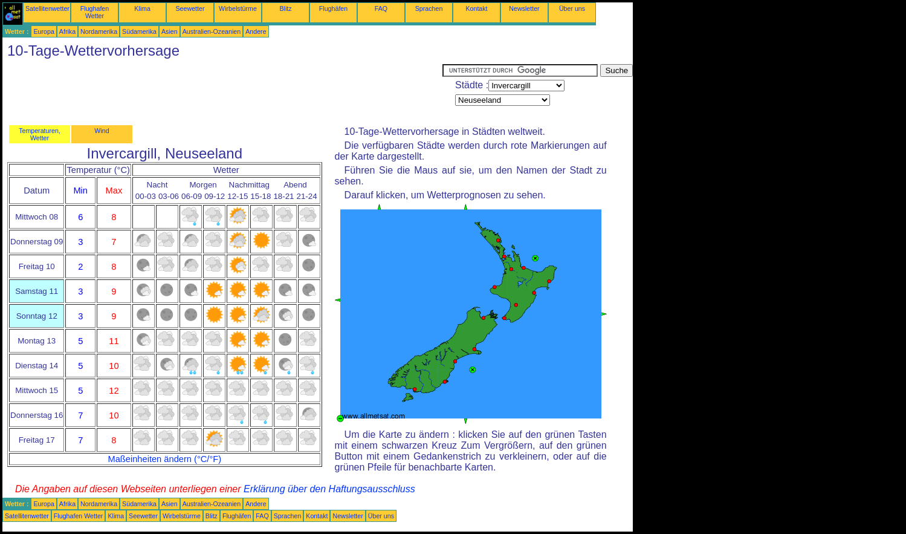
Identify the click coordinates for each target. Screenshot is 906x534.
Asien (169, 31)
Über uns (572, 8)
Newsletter (524, 8)
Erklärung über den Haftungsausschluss (329, 489)
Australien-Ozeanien (212, 31)
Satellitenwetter (47, 8)
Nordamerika (98, 31)
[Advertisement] (222, 91)
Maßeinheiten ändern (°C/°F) (164, 459)
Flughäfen (333, 8)
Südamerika (139, 31)
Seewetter (190, 8)
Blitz (285, 8)
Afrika (67, 31)
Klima (142, 8)
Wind (101, 130)
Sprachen (429, 8)
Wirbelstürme (238, 8)
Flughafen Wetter (94, 12)
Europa (43, 31)
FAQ (381, 8)
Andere (255, 31)
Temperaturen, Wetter (39, 134)
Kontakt (476, 8)
